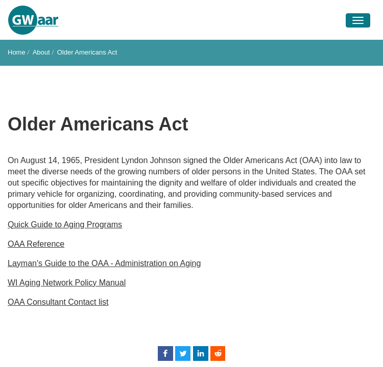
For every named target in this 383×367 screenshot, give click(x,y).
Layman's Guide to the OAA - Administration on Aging (104, 263)
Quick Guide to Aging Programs (65, 224)
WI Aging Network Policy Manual (67, 282)
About (41, 52)
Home (17, 52)
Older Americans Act (87, 52)
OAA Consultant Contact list (58, 302)
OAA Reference (36, 244)
